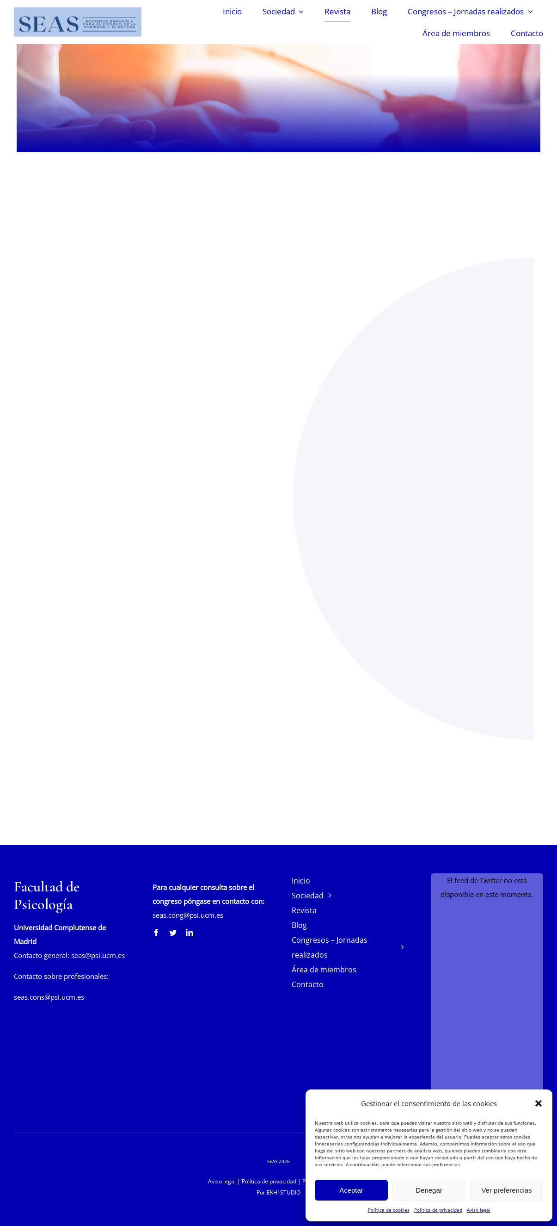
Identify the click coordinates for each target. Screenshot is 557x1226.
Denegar (429, 1190)
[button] (538, 1103)
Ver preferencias (506, 1190)
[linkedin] (189, 932)
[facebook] (156, 932)
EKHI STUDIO (283, 1192)
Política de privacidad (438, 1210)
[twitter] (173, 932)
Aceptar (351, 1190)
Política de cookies (389, 1210)
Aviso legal (478, 1210)
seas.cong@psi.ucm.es (188, 915)
